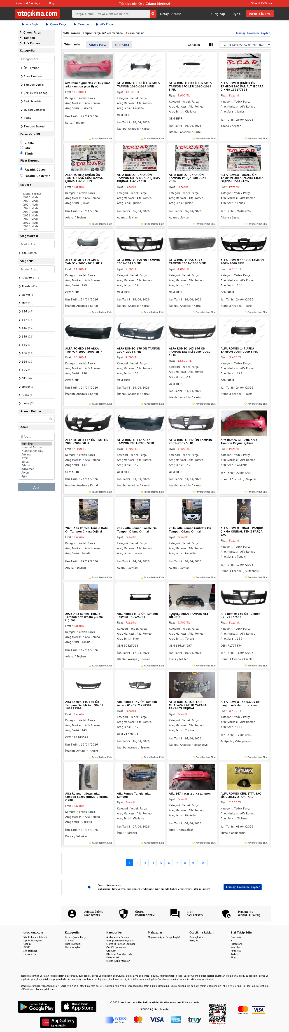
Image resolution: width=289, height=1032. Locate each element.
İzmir (36, 458)
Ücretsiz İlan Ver (260, 13)
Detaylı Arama (171, 14)
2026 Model (36, 197)
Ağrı (36, 476)
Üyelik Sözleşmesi (33, 940)
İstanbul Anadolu (36, 451)
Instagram (236, 944)
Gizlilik (27, 944)
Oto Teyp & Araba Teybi (119, 954)
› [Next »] (210, 863)
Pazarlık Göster (35, 169)
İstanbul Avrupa (36, 447)
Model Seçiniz (36, 194)
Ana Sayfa (30, 24)
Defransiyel (112, 957)
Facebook (236, 937)
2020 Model (36, 219)
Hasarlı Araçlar (73, 944)
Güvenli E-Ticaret (262, 3)
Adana (36, 465)
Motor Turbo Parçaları (118, 960)
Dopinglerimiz (197, 937)
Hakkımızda (30, 954)
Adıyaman (36, 469)
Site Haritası (30, 950)
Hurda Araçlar (72, 947)
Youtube (235, 947)
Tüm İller (36, 444)
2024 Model (36, 204)
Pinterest (236, 950)
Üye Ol (237, 14)
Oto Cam (111, 950)
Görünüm (194, 45)
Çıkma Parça (56, 24)
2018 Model (36, 226)
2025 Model (36, 201)
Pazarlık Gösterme (37, 176)
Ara (36, 487)
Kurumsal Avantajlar (29, 3)
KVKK (26, 947)
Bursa (36, 462)
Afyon (36, 472)
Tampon (81, 24)
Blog (51, 3)
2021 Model (36, 215)
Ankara (36, 454)
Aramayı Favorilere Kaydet (252, 33)
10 (202, 863)
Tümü (29, 153)
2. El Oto (69, 940)
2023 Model (36, 208)
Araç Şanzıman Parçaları (119, 940)
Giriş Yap (218, 14)
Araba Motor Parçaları (118, 937)
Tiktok (234, 954)
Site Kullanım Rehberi (35, 937)
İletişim (193, 940)
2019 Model (36, 223)
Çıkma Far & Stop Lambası (120, 944)
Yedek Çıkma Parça (75, 937)
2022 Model (36, 212)
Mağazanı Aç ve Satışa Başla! (164, 937)
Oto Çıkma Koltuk (116, 947)
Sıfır (27, 148)
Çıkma (29, 142)
